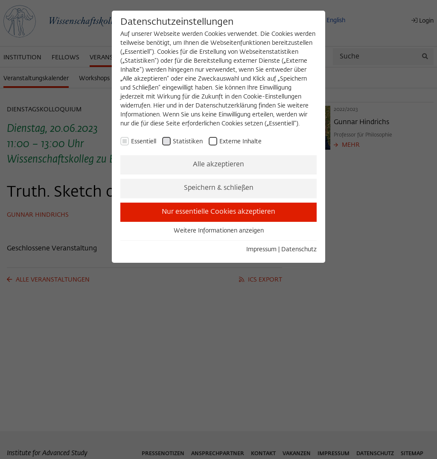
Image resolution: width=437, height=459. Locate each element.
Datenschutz (299, 250)
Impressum (261, 250)
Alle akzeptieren (218, 164)
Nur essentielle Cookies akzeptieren (218, 212)
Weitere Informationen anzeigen (219, 231)
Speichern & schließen (218, 188)
